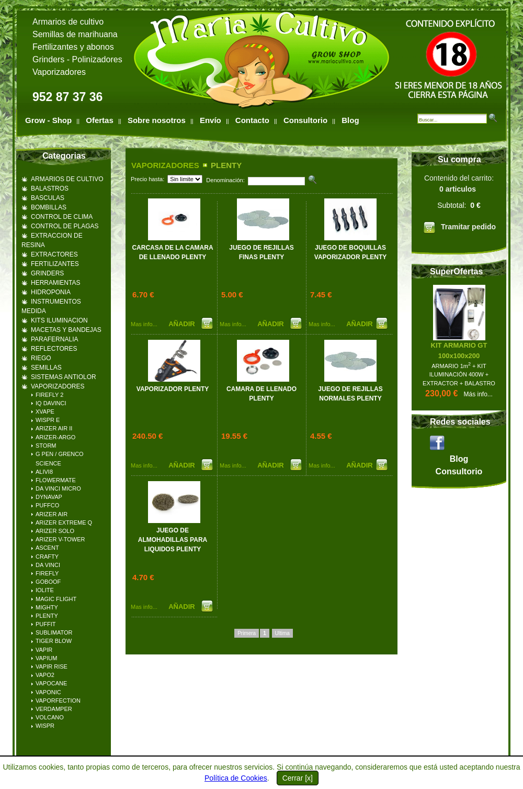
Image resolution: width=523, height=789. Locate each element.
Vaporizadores (59, 72)
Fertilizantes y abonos (73, 46)
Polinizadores (97, 59)
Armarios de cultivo (68, 21)
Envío (210, 120)
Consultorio (305, 120)
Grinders (48, 59)
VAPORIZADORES (165, 165)
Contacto (252, 120)
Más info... (478, 394)
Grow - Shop (48, 120)
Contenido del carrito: (459, 206)
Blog (350, 120)
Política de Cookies (235, 778)
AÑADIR (182, 324)
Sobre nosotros (157, 120)
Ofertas (99, 120)
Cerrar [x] (297, 778)
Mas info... (144, 324)
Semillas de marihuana (75, 34)
